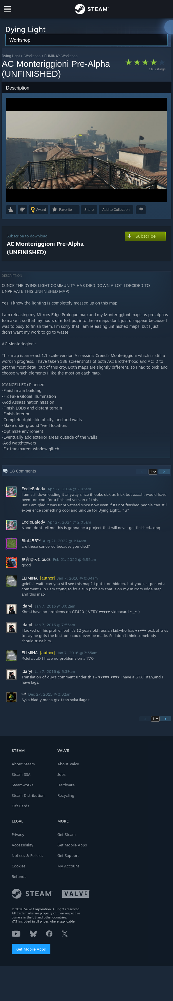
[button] (11, 209)
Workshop (32, 56)
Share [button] (89, 209)
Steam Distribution (28, 795)
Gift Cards (20, 806)
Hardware (66, 785)
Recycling (65, 795)
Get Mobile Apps (31, 949)
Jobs (61, 774)
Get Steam (66, 834)
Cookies (18, 866)
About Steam (23, 764)
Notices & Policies (27, 855)
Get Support (68, 855)
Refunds (19, 876)
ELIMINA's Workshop (60, 56)
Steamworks (22, 785)
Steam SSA (21, 774)
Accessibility (22, 845)
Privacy (18, 834)
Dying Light (11, 56)
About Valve (68, 764)
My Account (68, 866)
